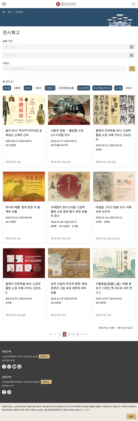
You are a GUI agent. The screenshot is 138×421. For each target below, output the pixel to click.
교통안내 (43, 356)
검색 (132, 68)
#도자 (28, 88)
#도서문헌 (83, 88)
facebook (4, 367)
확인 (131, 416)
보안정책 (86, 409)
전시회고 (19, 12)
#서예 (7, 88)
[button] (127, 4)
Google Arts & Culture (19, 367)
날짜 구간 (8, 41)
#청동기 (50, 88)
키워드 (6, 63)
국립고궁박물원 (66, 4)
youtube (14, 367)
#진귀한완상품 (66, 88)
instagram (9, 367)
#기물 (118, 88)
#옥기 (38, 88)
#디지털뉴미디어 (102, 88)
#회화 (17, 88)
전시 (10, 12)
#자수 (129, 88)
